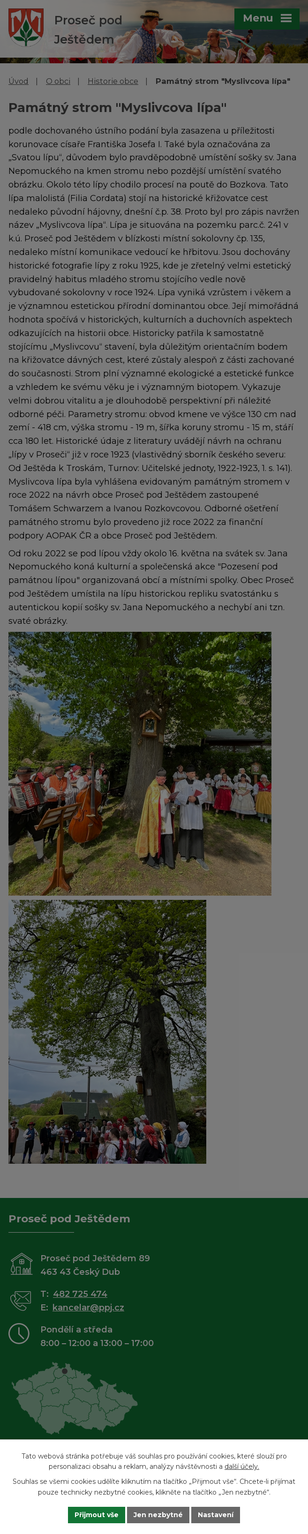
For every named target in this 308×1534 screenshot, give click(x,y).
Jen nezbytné (158, 1515)
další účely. (242, 1467)
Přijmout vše (97, 1515)
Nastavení (215, 1515)
